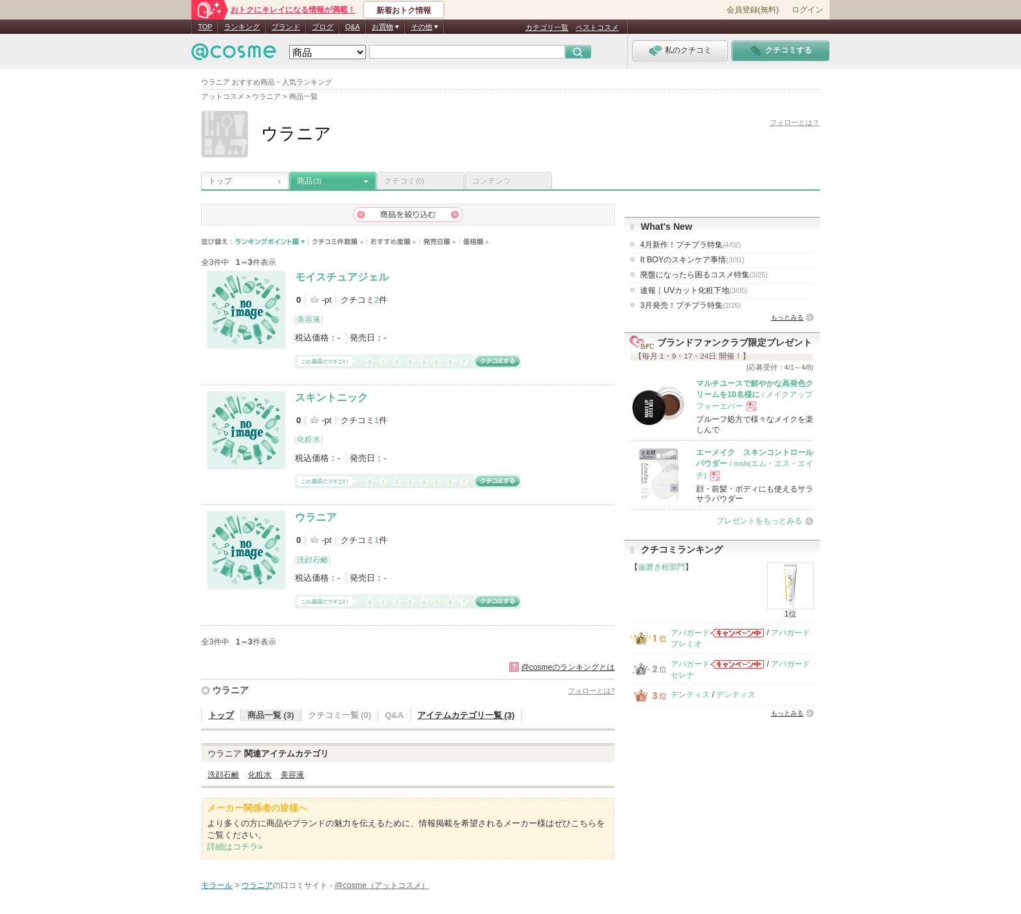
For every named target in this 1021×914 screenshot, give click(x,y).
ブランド (286, 27)
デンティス (690, 694)
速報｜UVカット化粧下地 (694, 290)
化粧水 (308, 439)
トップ (220, 181)
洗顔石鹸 (312, 559)
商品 (309, 181)
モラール (216, 885)
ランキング (242, 27)
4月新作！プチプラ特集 (690, 244)
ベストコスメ (597, 27)
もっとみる (787, 317)
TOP (205, 27)
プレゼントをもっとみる (759, 520)
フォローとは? (591, 691)
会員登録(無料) (753, 9)
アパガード (690, 632)
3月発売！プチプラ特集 (690, 305)
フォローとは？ (795, 122)
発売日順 (440, 241)
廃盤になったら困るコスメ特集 (704, 274)
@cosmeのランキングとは (568, 667)
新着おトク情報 (403, 10)
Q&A (352, 27)
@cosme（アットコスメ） (382, 885)
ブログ (322, 27)
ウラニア (316, 517)
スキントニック (331, 397)
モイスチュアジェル (342, 277)
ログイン (807, 9)
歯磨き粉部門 (661, 567)
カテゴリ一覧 (546, 27)
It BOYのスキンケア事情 (692, 259)
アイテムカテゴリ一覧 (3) (466, 715)
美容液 (308, 319)
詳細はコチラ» (234, 847)
